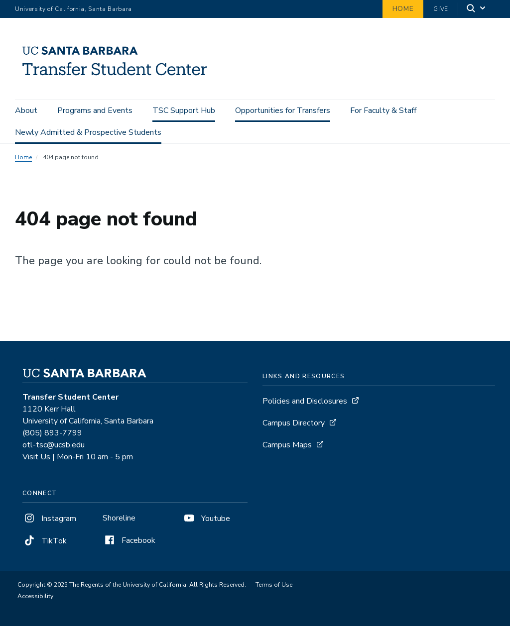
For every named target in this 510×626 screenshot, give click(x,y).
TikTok (44, 540)
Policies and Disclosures (304, 401)
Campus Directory (293, 422)
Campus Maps (287, 444)
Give (440, 9)
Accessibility (35, 596)
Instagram (49, 518)
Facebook (129, 540)
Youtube (206, 518)
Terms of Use (273, 585)
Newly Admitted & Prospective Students (88, 132)
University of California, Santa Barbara (73, 9)
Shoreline (119, 518)
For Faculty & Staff (383, 110)
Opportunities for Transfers (282, 110)
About (26, 110)
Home (403, 8)
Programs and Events (94, 110)
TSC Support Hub (183, 110)
